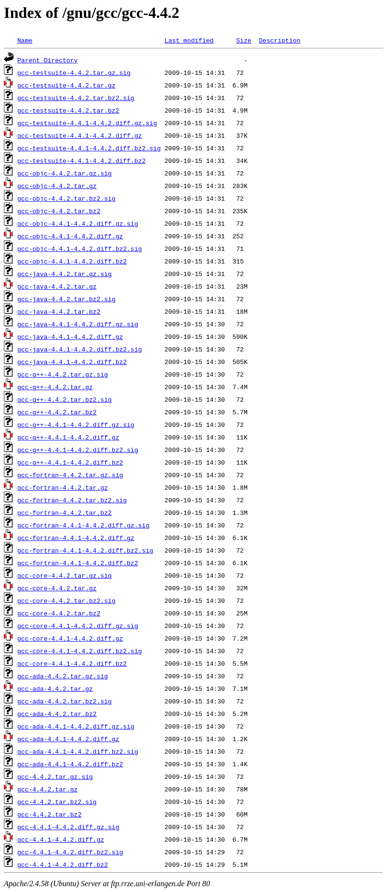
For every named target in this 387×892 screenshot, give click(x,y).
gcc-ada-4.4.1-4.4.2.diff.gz (68, 738)
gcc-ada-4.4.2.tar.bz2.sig (64, 701)
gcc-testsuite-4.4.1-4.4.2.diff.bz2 (81, 160)
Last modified (188, 40)
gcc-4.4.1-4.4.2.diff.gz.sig (68, 826)
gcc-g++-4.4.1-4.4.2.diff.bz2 (70, 462)
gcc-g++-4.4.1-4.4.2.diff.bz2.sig (77, 449)
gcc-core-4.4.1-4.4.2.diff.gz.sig (77, 625)
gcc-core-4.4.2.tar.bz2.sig (66, 600)
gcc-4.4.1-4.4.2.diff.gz (60, 839)
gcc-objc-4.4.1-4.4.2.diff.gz (70, 236)
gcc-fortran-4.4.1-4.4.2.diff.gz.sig (83, 525)
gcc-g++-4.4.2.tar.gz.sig (62, 374)
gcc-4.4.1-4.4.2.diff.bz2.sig (70, 852)
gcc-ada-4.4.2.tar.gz (55, 688)
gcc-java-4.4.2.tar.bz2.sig (66, 298)
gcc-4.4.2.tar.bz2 (49, 814)
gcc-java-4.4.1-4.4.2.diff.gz (70, 336)
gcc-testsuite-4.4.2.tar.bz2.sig (75, 97)
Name (24, 40)
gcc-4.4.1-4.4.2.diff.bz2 (62, 864)
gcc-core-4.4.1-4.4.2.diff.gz (70, 638)
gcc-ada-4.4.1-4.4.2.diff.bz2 (70, 764)
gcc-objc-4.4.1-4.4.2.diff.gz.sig (77, 223)
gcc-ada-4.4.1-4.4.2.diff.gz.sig (75, 726)
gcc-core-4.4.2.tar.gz (57, 588)
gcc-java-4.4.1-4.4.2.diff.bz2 (72, 361)
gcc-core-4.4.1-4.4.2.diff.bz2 (72, 663)
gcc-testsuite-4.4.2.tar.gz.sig (74, 72)
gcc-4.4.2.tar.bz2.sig (57, 801)
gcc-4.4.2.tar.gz (47, 789)
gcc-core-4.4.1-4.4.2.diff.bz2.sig (79, 650)
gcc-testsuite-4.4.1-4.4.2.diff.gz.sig (87, 122)
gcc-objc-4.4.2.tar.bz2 (59, 210)
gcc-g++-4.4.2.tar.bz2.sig (64, 399)
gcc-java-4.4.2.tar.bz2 (59, 311)
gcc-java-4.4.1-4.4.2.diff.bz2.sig (79, 349)
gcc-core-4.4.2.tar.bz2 (59, 613)
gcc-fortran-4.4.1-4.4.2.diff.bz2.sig (85, 550)
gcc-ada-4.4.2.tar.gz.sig (62, 676)
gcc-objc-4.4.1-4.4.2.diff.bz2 (72, 261)
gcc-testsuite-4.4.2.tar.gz (66, 85)
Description (279, 40)
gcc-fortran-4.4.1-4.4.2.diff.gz (75, 537)
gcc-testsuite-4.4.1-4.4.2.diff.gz (79, 135)
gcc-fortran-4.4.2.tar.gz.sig (70, 474)
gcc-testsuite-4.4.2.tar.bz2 (68, 110)
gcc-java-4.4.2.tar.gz (57, 286)
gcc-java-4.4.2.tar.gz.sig (64, 273)
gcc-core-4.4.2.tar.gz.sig (64, 575)
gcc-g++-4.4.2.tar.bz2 (57, 412)
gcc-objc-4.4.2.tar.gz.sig (64, 173)
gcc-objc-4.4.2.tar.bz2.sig (66, 198)
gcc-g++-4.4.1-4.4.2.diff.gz (68, 437)
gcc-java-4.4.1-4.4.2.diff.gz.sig (77, 324)
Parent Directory (47, 60)
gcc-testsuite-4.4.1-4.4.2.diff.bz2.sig (89, 148)
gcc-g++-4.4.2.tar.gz (55, 386)
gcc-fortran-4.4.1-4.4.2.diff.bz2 (77, 562)
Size (243, 40)
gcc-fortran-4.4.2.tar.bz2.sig (72, 500)
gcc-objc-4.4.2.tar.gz (57, 185)
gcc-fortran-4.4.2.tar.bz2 (64, 512)
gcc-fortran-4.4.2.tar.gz (62, 487)
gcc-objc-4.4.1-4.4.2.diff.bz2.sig (79, 248)
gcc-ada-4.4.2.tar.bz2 (57, 713)
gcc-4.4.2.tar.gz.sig (55, 776)
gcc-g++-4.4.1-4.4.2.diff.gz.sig (75, 424)
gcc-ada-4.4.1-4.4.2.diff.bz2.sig (77, 751)
